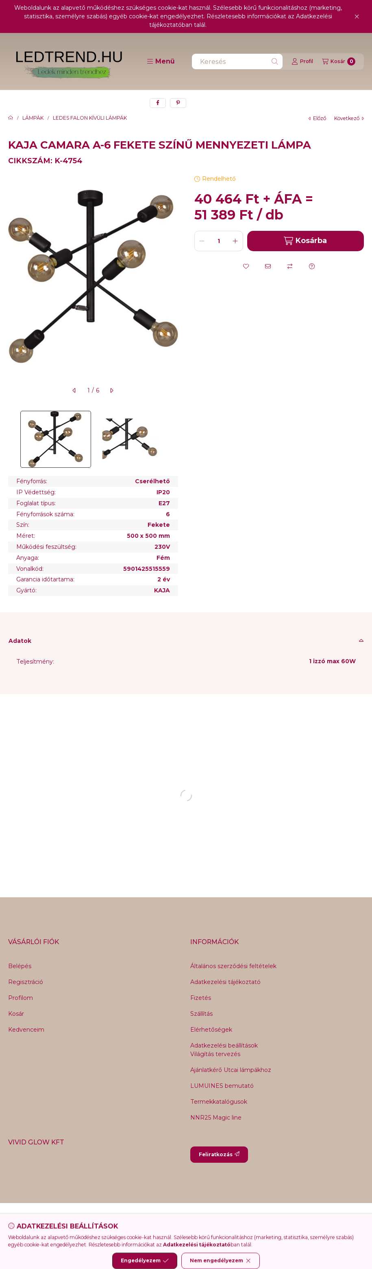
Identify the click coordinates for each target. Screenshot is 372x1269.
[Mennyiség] (218, 241)
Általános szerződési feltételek (233, 966)
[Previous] (12, 439)
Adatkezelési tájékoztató (225, 982)
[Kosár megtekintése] (339, 61)
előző (317, 118)
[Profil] (302, 61)
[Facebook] (145, 1219)
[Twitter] (178, 1219)
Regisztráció (25, 982)
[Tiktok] (227, 1219)
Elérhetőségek (211, 1029)
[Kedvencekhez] (246, 266)
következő (349, 118)
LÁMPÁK (33, 118)
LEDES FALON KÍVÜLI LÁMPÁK (90, 118)
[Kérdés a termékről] (312, 266)
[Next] (174, 439)
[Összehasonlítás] (290, 266)
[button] (160, 61)
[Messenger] (162, 1219)
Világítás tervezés (215, 1054)
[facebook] (158, 103)
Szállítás (201, 1013)
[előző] (74, 390)
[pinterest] (178, 103)
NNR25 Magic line (215, 1117)
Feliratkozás (219, 1154)
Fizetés (200, 998)
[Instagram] (210, 1219)
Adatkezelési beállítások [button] (224, 1045)
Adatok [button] (20, 640)
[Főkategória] (10, 118)
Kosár (16, 1013)
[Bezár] (357, 17)
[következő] (111, 390)
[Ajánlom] (268, 266)
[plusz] (235, 241)
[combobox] (237, 61)
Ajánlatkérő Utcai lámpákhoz (230, 1070)
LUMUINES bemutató (222, 1085)
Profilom (20, 998)
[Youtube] (194, 1219)
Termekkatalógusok (218, 1101)
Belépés (19, 966)
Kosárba (305, 240)
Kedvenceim (26, 1029)
